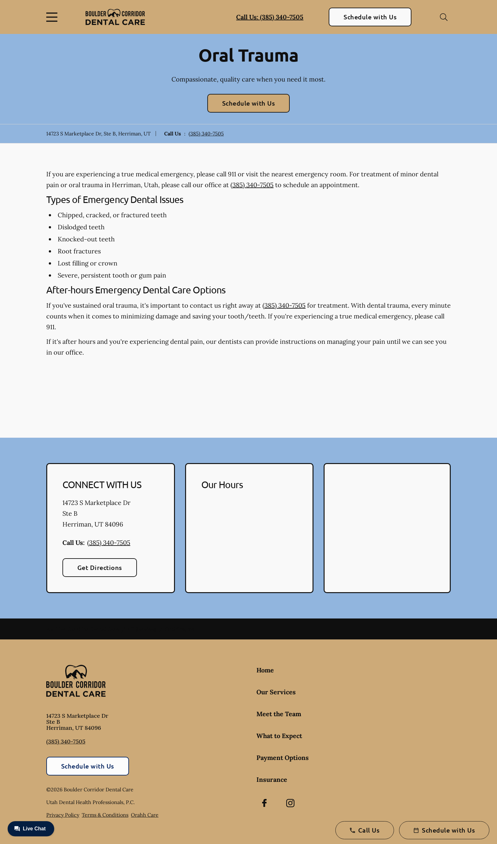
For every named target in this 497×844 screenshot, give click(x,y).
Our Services (276, 692)
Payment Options (282, 758)
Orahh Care (144, 815)
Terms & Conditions (105, 815)
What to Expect (279, 736)
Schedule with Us (370, 17)
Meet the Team (278, 714)
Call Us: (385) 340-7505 (269, 17)
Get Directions (99, 567)
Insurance (271, 779)
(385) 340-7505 (206, 133)
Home (265, 670)
